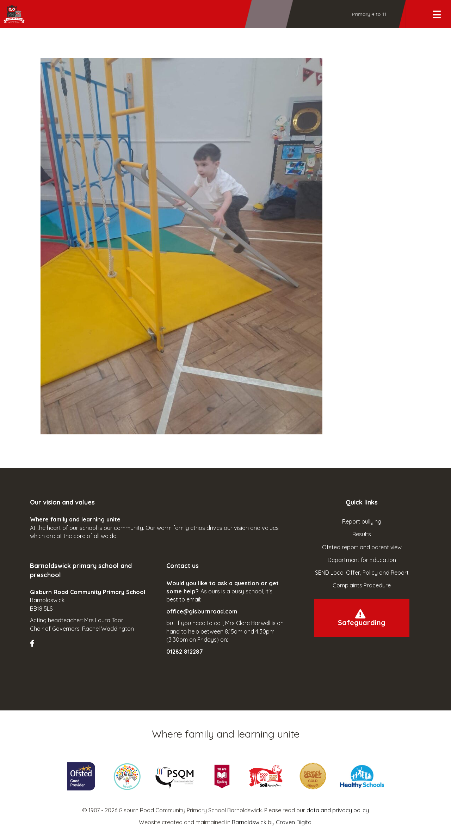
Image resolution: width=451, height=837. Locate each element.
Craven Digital (294, 822)
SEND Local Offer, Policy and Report (362, 572)
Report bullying (361, 521)
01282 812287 (184, 651)
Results (361, 534)
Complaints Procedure (362, 585)
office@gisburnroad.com (201, 611)
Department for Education (362, 559)
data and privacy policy (338, 810)
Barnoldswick (249, 822)
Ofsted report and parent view (362, 547)
